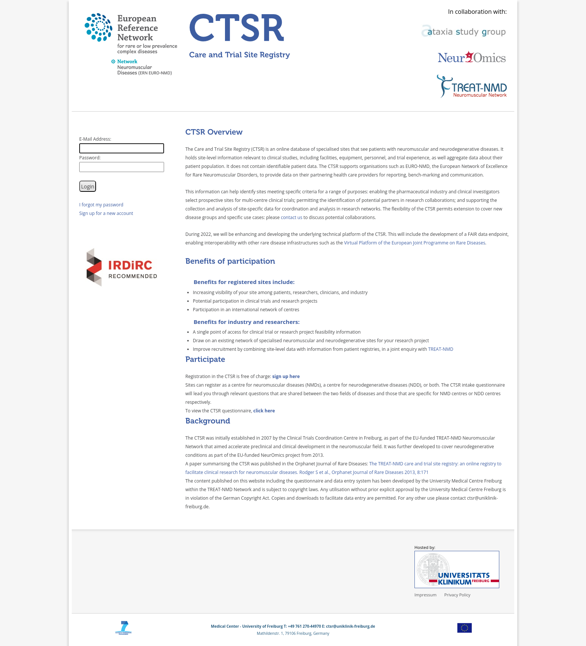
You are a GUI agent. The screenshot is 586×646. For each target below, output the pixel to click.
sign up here (286, 376)
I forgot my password (101, 205)
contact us (291, 217)
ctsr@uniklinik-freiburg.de (350, 626)
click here (264, 411)
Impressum (425, 594)
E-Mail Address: (95, 139)
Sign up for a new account (106, 213)
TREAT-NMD (440, 349)
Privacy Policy (457, 594)
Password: (90, 158)
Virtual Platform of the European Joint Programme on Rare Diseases (414, 243)
